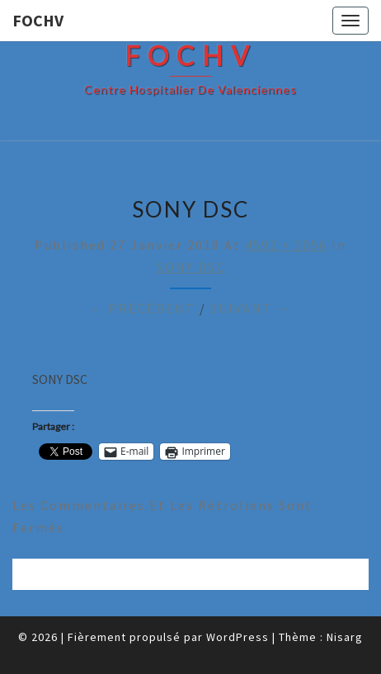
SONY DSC (191, 267)
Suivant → (250, 308)
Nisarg (345, 637)
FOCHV (38, 20)
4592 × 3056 (286, 244)
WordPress (237, 637)
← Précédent (142, 308)
